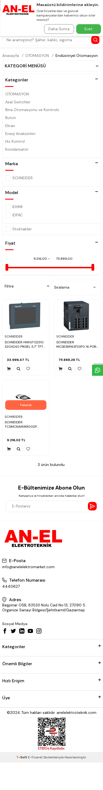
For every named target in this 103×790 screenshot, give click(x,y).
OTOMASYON (37, 55)
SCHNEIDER (19, 178)
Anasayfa (10, 55)
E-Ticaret (35, 757)
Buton (10, 117)
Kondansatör (17, 149)
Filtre (27, 286)
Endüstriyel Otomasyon (76, 55)
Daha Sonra (58, 28)
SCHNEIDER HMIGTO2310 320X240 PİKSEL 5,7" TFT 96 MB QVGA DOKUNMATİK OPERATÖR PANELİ (25, 344)
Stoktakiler (18, 229)
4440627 (11, 586)
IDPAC (14, 215)
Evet (89, 28)
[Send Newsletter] (92, 506)
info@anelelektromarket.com (28, 566)
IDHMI (14, 207)
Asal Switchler (17, 102)
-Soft (22, 757)
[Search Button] (95, 40)
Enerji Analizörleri (20, 133)
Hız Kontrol (15, 141)
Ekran (10, 125)
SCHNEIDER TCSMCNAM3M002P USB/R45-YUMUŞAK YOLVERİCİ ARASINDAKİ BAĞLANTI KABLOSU (22, 424)
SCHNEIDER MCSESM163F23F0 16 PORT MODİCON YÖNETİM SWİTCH (77, 344)
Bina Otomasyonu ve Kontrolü (32, 109)
